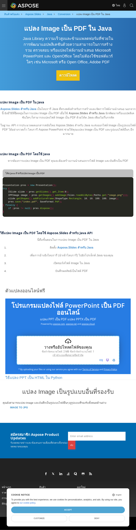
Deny (96, 518)
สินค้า (42, 486)
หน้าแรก (6, 486)
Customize (39, 518)
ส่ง (71, 444)
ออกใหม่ (81, 486)
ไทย (116, 5)
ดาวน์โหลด (68, 75)
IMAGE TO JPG (19, 407)
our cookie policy (27, 503)
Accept (68, 510)
